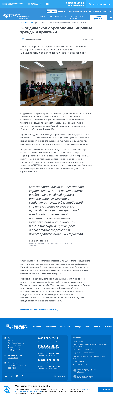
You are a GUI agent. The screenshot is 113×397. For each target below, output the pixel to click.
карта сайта (61, 376)
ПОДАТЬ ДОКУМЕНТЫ (98, 17)
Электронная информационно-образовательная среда (89, 357)
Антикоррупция (78, 341)
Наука (91, 11)
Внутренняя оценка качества (82, 349)
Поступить (51, 11)
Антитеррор (77, 338)
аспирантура (60, 16)
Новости (28, 22)
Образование (74, 11)
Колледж (83, 11)
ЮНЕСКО (98, 11)
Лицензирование (78, 361)
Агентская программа (80, 365)
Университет (62, 11)
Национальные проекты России (83, 353)
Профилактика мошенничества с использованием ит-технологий (90, 345)
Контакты (107, 11)
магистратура (46, 16)
